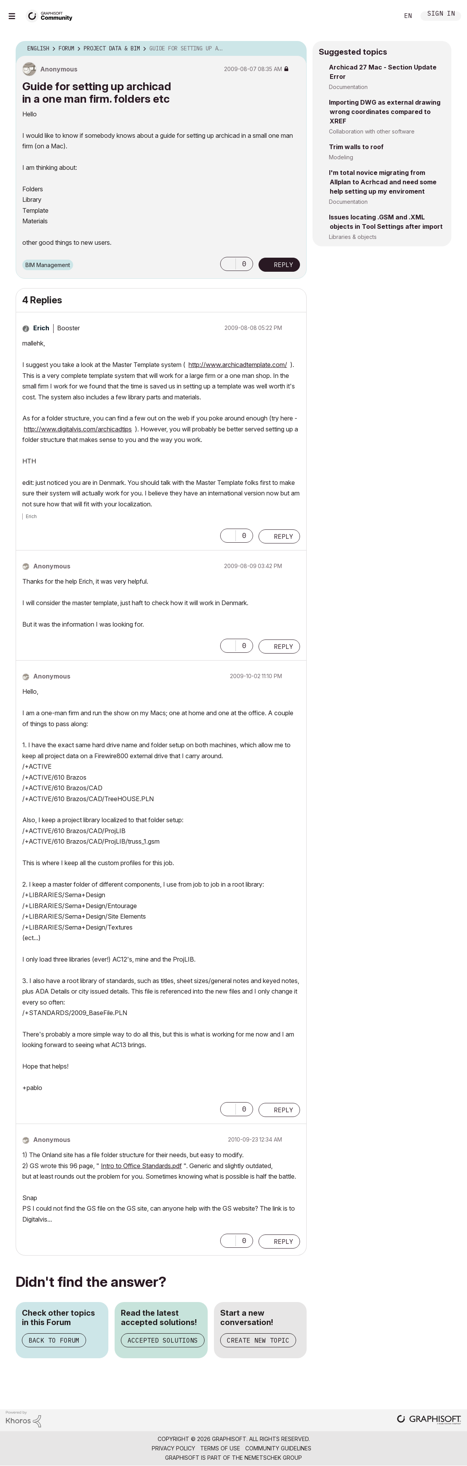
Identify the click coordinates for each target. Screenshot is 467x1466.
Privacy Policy (173, 1448)
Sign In (441, 14)
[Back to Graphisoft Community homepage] (51, 15)
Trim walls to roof (356, 147)
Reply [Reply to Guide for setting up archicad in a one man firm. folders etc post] (283, 265)
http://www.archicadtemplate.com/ (238, 365)
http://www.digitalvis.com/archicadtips (78, 429)
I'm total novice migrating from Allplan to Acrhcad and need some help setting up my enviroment (382, 182)
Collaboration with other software (372, 131)
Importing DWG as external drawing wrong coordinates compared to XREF (384, 111)
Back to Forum (54, 1340)
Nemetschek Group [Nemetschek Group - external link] (273, 1457)
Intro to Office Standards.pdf (141, 1166)
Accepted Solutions (163, 1340)
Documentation (348, 87)
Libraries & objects (353, 236)
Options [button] (296, 49)
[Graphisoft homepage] (429, 1420)
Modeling (341, 157)
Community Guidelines (278, 1448)
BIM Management (47, 265)
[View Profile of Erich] (41, 328)
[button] (228, 264)
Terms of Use (220, 1448)
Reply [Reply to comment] (283, 536)
